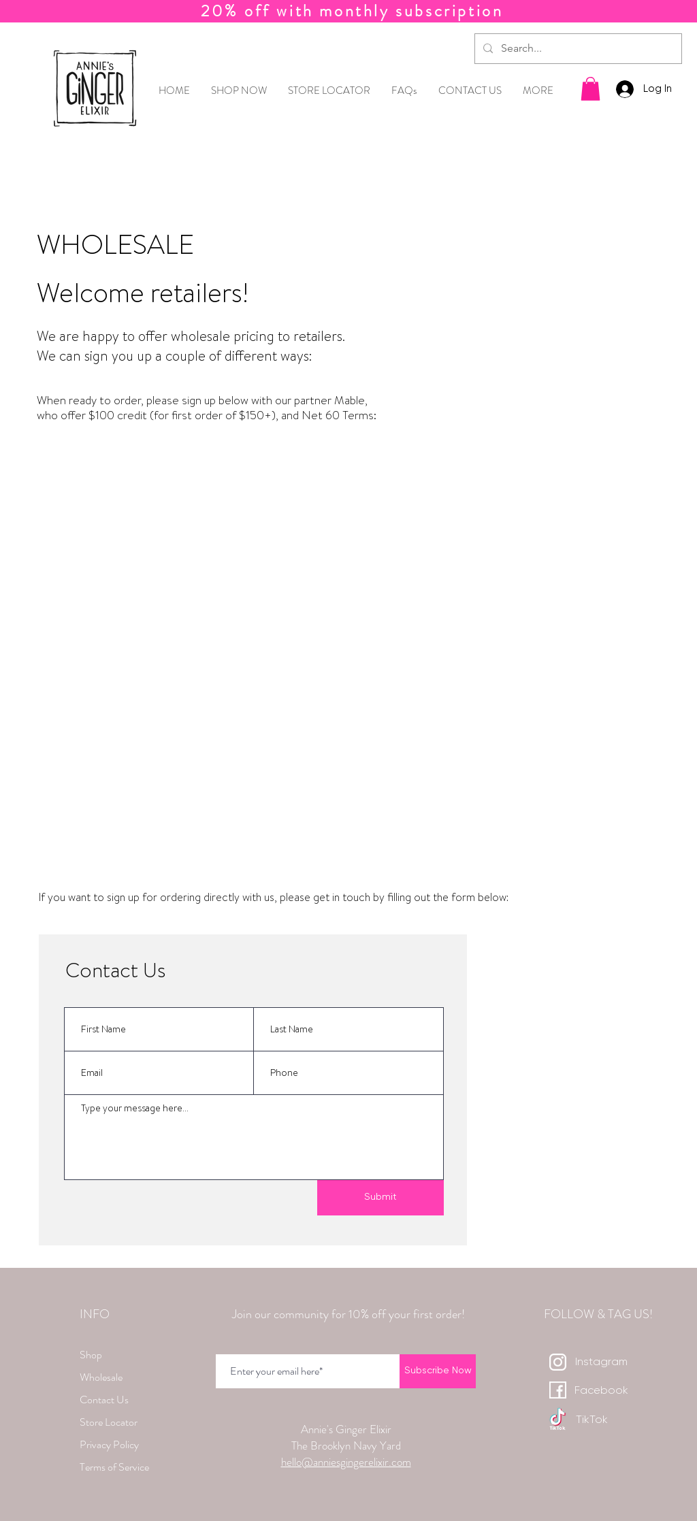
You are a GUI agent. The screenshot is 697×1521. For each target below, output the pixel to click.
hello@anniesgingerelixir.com (346, 1462)
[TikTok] (591, 1420)
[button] (590, 89)
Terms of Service (114, 1467)
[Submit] (380, 1197)
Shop (91, 1354)
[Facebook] (601, 1391)
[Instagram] (601, 1362)
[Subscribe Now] (438, 1371)
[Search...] (577, 48)
